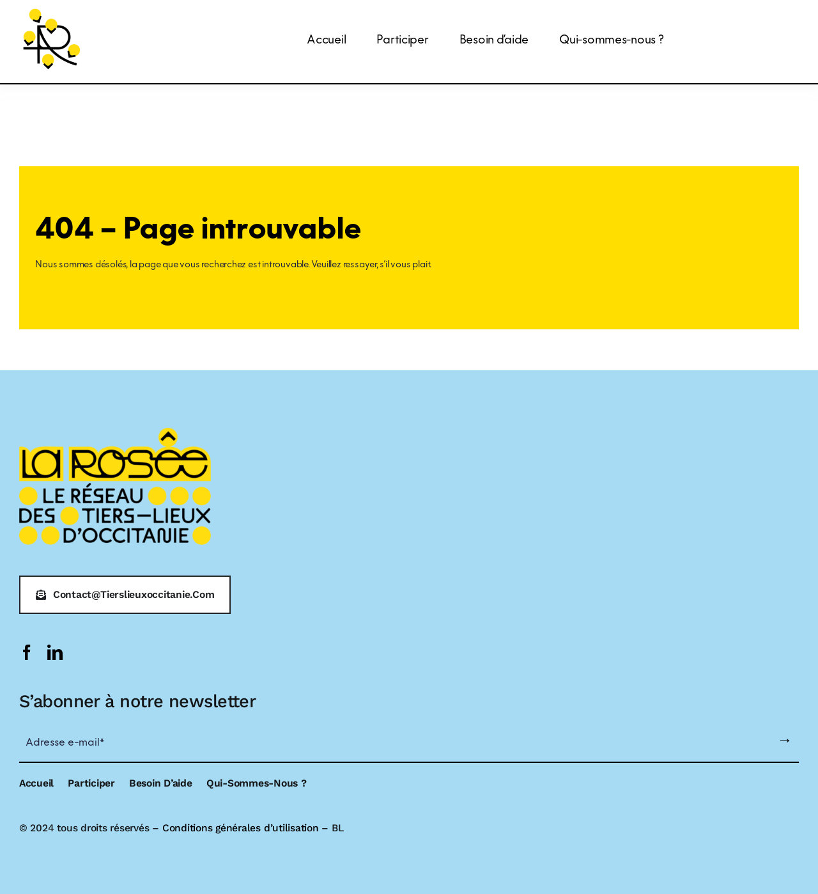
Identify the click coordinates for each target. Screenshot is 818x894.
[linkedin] (55, 652)
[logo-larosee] (51, 10)
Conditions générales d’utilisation (240, 828)
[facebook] (27, 652)
